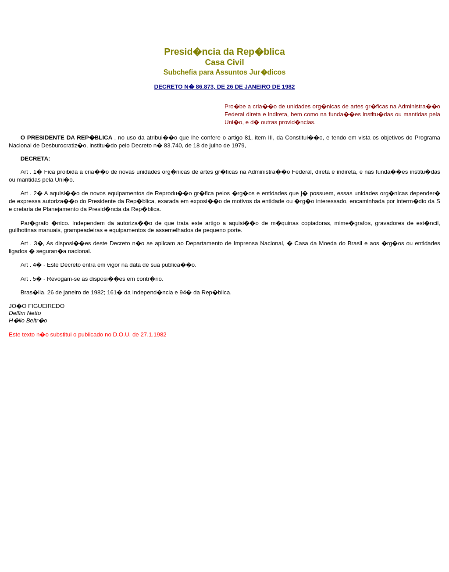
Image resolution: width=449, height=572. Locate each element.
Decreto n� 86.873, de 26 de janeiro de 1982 (224, 86)
